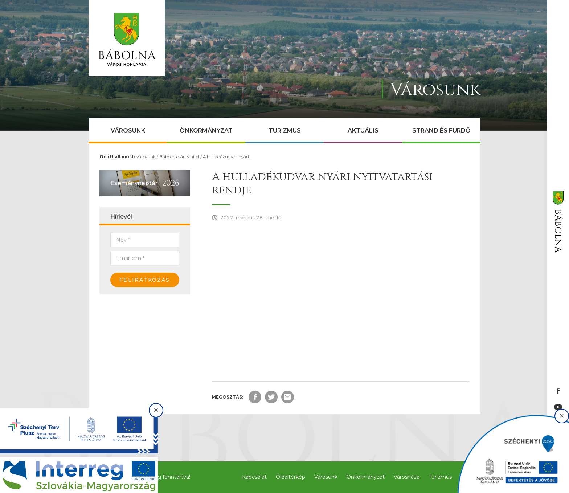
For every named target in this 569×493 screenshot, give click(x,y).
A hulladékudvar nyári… (227, 156)
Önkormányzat (206, 130)
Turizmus (285, 130)
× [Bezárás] (156, 410)
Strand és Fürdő (441, 130)
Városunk (128, 130)
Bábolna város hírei (179, 156)
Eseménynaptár (133, 183)
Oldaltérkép (290, 477)
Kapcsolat (254, 477)
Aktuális (363, 130)
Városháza (406, 477)
